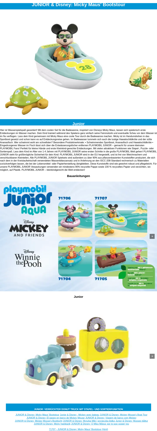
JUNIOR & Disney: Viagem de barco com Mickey (110, 418)
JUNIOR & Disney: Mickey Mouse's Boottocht (38, 421)
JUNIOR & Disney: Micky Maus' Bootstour (37, 415)
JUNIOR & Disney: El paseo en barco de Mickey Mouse (56, 418)
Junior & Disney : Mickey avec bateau (79, 415)
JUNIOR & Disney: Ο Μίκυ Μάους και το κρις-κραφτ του (100, 424)
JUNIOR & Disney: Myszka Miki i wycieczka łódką (89, 421)
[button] (152, 236)
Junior (78, 123)
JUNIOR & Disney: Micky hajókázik (52, 424)
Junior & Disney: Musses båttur (131, 421)
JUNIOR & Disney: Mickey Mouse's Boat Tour (123, 415)
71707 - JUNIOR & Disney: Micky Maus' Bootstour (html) (78, 429)
